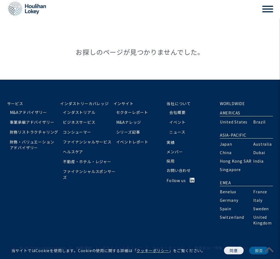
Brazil (259, 122)
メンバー (175, 151)
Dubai (259, 152)
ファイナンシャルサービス (87, 142)
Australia (262, 144)
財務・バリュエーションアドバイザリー (32, 144)
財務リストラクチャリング (34, 132)
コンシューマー (77, 132)
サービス (15, 103)
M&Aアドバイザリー (28, 112)
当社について (179, 103)
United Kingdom (262, 220)
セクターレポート (132, 112)
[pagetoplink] (269, 249)
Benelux (228, 191)
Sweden (261, 208)
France (260, 191)
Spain (225, 208)
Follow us (181, 180)
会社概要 (177, 112)
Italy (257, 200)
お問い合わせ (179, 170)
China (226, 152)
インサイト (123, 103)
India (258, 161)
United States (233, 122)
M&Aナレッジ (128, 122)
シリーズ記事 (128, 132)
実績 (171, 142)
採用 (171, 161)
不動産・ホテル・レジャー (87, 161)
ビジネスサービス (79, 122)
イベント (177, 122)
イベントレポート (132, 142)
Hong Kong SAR (236, 161)
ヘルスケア (73, 151)
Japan (226, 144)
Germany (229, 200)
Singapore (230, 169)
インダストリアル (79, 112)
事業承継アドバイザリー (32, 122)
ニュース (177, 132)
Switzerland (232, 217)
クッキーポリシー (152, 250)
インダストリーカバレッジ (84, 103)
